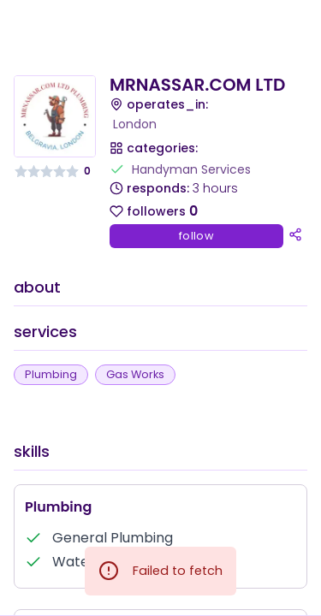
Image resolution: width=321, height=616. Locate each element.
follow (196, 235)
